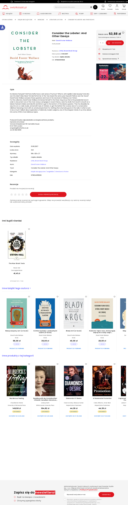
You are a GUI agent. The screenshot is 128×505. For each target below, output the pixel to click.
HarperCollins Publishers (73, 405)
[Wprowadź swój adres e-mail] (89, 494)
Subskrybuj (106, 495)
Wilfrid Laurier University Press (45, 405)
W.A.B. (16, 338)
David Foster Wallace (64, 41)
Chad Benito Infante (17, 403)
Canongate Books (16, 270)
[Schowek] (110, 7)
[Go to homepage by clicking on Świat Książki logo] (14, 7)
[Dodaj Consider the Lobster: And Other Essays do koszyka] (115, 42)
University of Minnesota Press (17, 405)
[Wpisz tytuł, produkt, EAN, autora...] (75, 7)
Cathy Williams (98, 403)
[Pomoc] (103, 7)
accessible (2, 27)
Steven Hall (16, 268)
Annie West (107, 403)
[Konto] (117, 7)
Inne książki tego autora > (16, 288)
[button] (91, 7)
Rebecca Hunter (79, 403)
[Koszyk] (124, 7)
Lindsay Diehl (45, 403)
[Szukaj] (95, 7)
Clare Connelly (68, 403)
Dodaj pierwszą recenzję (48, 194)
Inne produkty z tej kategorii (18, 355)
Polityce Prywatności (88, 490)
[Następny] (124, 323)
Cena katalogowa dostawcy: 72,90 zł (109, 37)
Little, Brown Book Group (68, 51)
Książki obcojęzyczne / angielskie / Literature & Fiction (49, 172)
